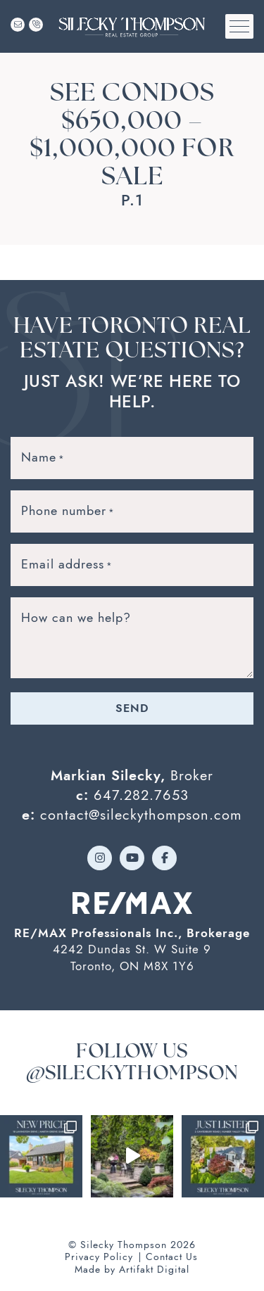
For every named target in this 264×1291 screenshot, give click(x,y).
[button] (239, 26)
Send (132, 708)
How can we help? (76, 617)
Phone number (68, 511)
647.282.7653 (141, 795)
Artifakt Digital (154, 1269)
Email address (67, 564)
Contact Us (172, 1257)
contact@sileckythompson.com (141, 815)
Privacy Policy (99, 1257)
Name (43, 457)
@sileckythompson (132, 1074)
